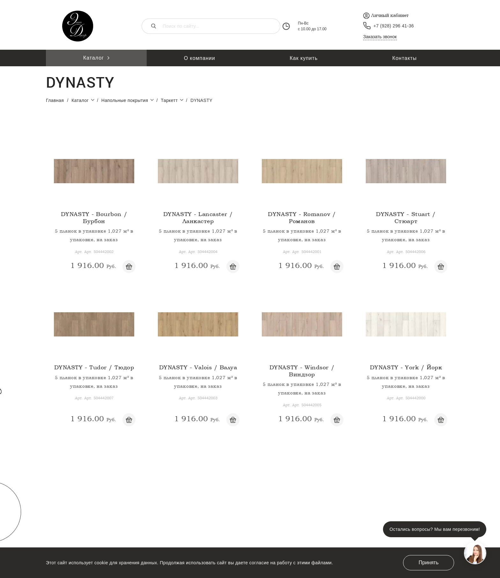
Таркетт (173, 100)
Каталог (96, 58)
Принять (429, 562)
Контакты (404, 58)
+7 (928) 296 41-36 (393, 25)
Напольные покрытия (129, 100)
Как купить (304, 58)
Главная (55, 100)
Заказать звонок (380, 36)
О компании (199, 58)
